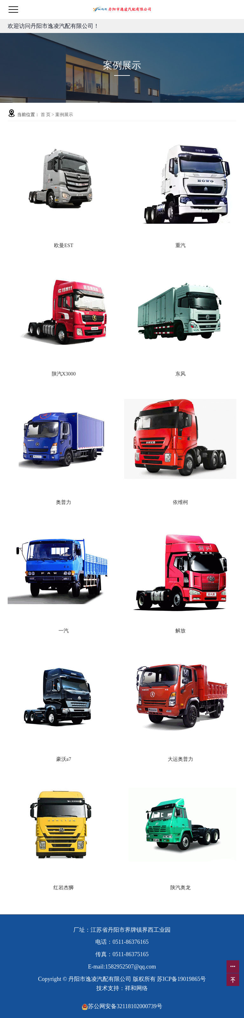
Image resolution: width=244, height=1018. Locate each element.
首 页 (46, 114)
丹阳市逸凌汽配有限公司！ (64, 26)
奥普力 (63, 502)
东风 (180, 373)
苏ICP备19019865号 (181, 979)
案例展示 (64, 114)
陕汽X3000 (64, 373)
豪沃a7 (63, 759)
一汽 (63, 630)
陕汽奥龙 (180, 887)
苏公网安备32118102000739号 (122, 1006)
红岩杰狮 (63, 887)
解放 (180, 630)
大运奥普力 (180, 759)
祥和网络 (136, 988)
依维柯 (180, 502)
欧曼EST (63, 245)
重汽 (180, 245)
